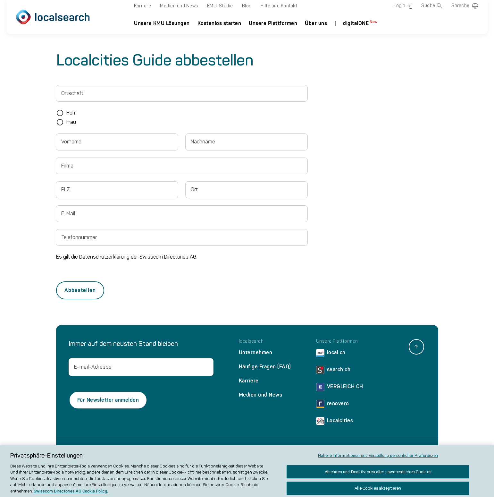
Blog (247, 6)
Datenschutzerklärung (104, 257)
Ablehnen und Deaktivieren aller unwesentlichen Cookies (378, 476)
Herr (71, 113)
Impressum (153, 449)
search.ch (333, 371)
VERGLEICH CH (339, 388)
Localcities (334, 422)
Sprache (460, 5)
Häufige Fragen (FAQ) (265, 367)
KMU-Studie (220, 6)
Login (403, 6)
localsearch (251, 341)
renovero (332, 405)
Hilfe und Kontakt (279, 6)
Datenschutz (180, 449)
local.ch (331, 354)
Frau (71, 122)
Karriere (142, 6)
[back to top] (416, 347)
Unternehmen (255, 352)
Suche (431, 6)
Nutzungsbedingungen (246, 449)
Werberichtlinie (347, 449)
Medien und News (179, 6)
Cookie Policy (208, 449)
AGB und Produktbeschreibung (300, 449)
